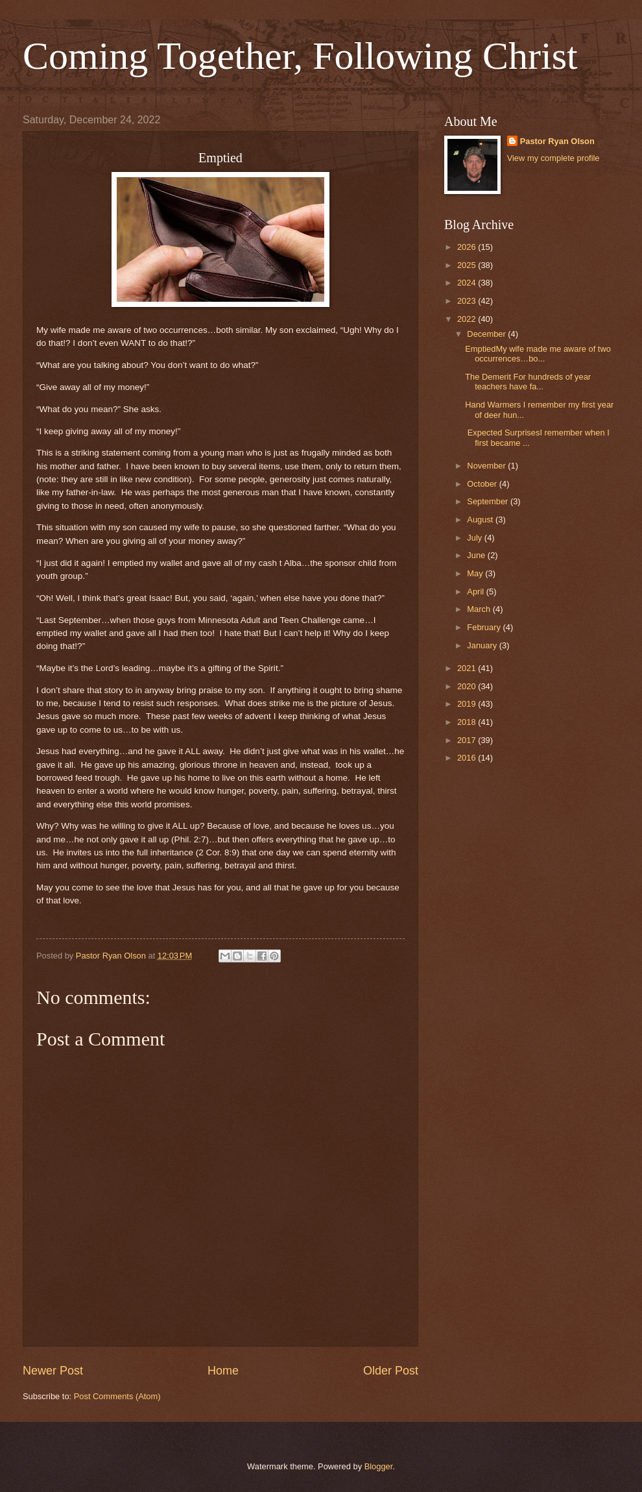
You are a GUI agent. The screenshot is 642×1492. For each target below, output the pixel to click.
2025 (467, 265)
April (476, 591)
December (487, 334)
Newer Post (53, 1370)
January (483, 645)
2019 (467, 704)
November (487, 466)
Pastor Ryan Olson (557, 141)
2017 (467, 740)
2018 (467, 722)
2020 (467, 686)
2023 (467, 301)
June (477, 555)
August (481, 519)
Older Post (390, 1370)
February (485, 627)
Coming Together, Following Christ (300, 55)
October (483, 484)
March (479, 609)
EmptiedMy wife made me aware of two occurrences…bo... (538, 353)
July (475, 538)
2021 (467, 668)
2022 (467, 319)
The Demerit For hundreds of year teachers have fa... (528, 381)
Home (223, 1370)
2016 (467, 758)
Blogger (378, 1466)
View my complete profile (553, 158)
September (488, 501)
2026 (467, 247)
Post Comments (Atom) (117, 1396)
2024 (467, 282)
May (476, 573)
